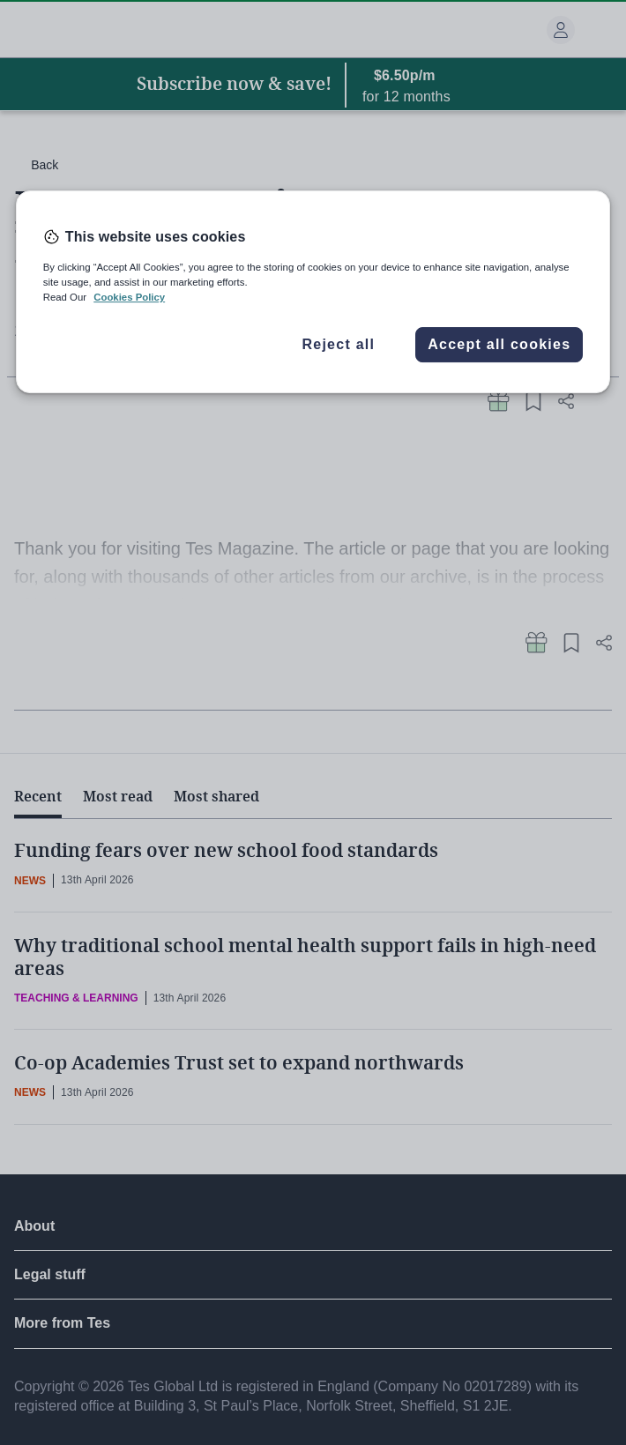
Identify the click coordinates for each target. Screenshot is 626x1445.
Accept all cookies (499, 344)
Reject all (338, 344)
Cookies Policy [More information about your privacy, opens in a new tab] (129, 297)
